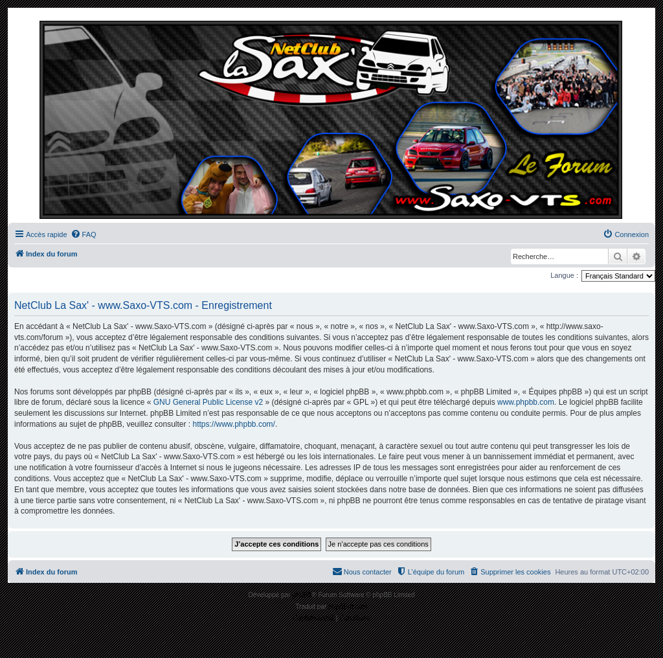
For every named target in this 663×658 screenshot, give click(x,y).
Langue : (564, 275)
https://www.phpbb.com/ (233, 424)
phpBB (301, 594)
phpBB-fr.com (348, 606)
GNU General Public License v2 (208, 402)
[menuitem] (83, 234)
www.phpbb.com (525, 402)
